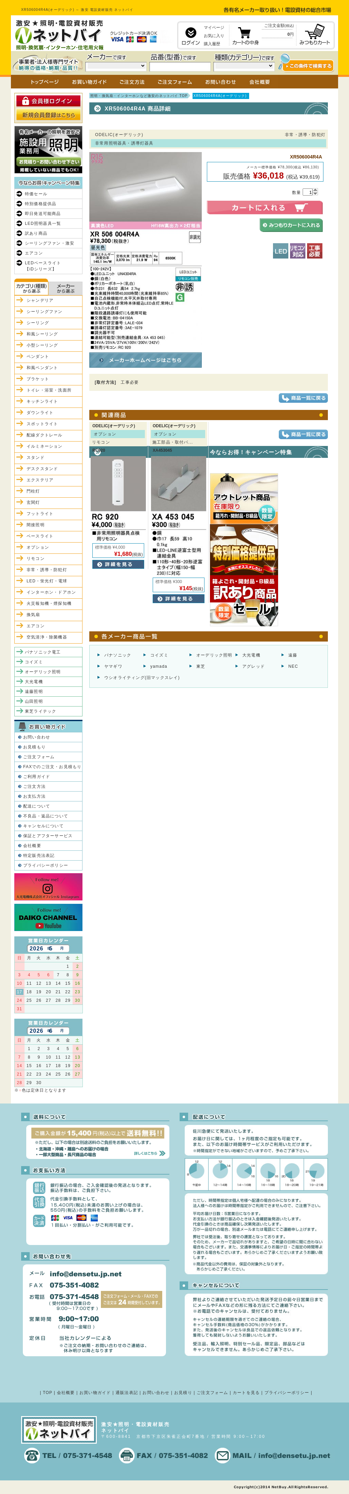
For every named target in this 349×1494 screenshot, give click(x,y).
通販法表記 (127, 1392)
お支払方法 (34, 796)
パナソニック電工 (43, 652)
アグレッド (253, 666)
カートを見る (246, 1392)
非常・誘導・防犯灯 (47, 569)
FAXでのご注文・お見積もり (52, 766)
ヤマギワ (113, 666)
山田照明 (34, 701)
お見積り (183, 1392)
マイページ (214, 27)
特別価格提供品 (40, 203)
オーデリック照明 (214, 655)
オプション (38, 547)
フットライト (40, 513)
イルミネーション (45, 446)
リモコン (36, 558)
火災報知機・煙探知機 (49, 603)
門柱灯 (33, 491)
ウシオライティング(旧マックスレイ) (142, 677)
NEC (293, 666)
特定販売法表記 (39, 855)
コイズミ (159, 655)
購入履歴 (212, 44)
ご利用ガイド (36, 776)
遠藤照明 (34, 691)
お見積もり (34, 747)
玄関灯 (33, 502)
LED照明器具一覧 (43, 223)
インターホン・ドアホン (51, 592)
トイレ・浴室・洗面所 (49, 390)
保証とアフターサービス (48, 835)
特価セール (36, 194)
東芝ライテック (40, 711)
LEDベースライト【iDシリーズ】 (43, 266)
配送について (36, 806)
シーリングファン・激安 (49, 243)
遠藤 (292, 655)
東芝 (200, 666)
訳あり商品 (36, 233)
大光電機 (251, 655)
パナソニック (117, 655)
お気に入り (214, 35)
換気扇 (33, 614)
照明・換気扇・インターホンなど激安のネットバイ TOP (139, 96)
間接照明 (36, 524)
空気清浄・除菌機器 (47, 637)
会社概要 (32, 845)
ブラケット (38, 379)
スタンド (36, 457)
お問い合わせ (36, 737)
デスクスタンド (42, 468)
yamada (158, 666)
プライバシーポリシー (45, 865)
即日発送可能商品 (43, 213)
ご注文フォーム (39, 756)
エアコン (34, 253)
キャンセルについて (43, 826)
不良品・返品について (45, 816)
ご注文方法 (34, 786)
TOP (47, 1392)
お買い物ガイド (95, 1392)
